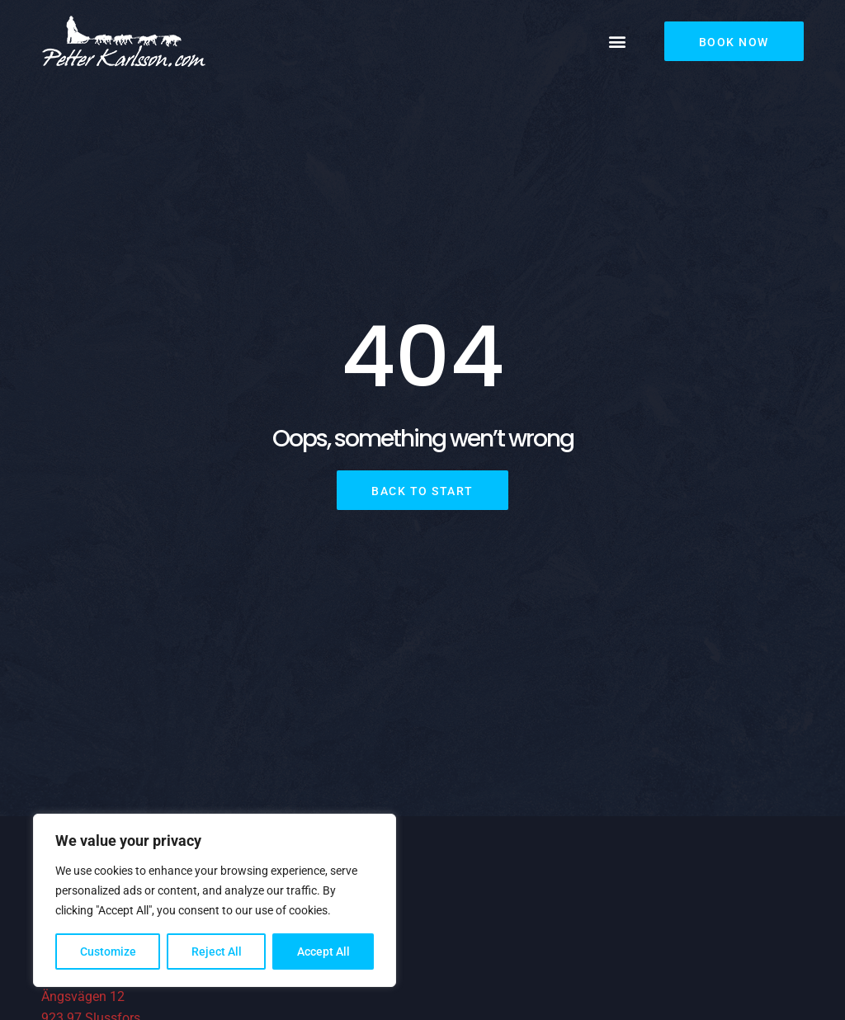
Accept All (323, 951)
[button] (617, 41)
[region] (214, 900)
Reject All (216, 951)
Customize (108, 951)
